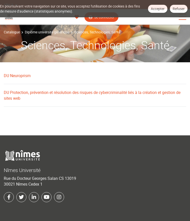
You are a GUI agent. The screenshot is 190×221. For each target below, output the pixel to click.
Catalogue (12, 32)
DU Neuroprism (17, 75)
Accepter (158, 8)
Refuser (179, 8)
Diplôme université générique (47, 32)
